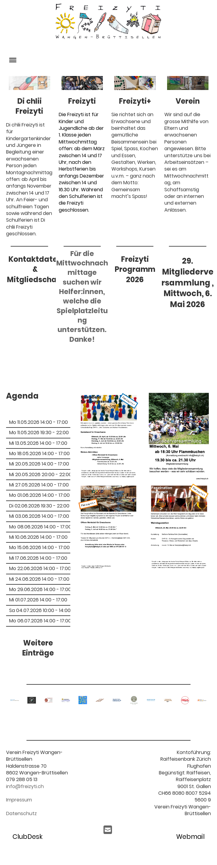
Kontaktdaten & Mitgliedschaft (35, 269)
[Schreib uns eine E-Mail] (107, 830)
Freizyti (82, 101)
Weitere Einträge (38, 648)
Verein (188, 101)
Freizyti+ (135, 101)
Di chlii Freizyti (29, 106)
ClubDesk (27, 836)
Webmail (190, 836)
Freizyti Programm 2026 (135, 269)
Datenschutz (21, 813)
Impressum (19, 799)
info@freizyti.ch (25, 786)
